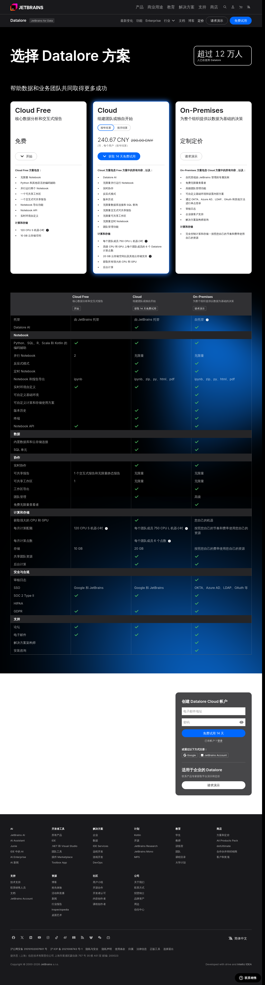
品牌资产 (139, 898)
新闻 (54, 898)
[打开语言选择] (248, 7)
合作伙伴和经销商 (227, 851)
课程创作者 (99, 904)
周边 (136, 904)
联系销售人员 (18, 887)
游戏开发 (98, 857)
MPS (137, 857)
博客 (191, 21)
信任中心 (139, 909)
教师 (178, 840)
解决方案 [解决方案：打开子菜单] (186, 7)
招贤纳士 (139, 893)
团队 (178, 851)
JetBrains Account (21, 898)
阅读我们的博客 (32, 768)
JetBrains (46, 964)
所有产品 (57, 835)
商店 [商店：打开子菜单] (214, 7)
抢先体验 (57, 887)
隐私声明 (107, 948)
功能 (139, 21)
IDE (54, 840)
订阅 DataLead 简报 (36, 781)
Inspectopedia (60, 909)
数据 (95, 840)
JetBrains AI (17, 835)
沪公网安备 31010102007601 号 (28, 948)
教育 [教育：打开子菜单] (171, 7)
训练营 (179, 846)
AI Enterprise (18, 857)
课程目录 (180, 857)
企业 (95, 835)
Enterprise (153, 21)
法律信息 (142, 948)
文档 (182, 21)
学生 (178, 835)
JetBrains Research (146, 846)
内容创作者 (99, 898)
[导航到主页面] (26, 7)
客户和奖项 (223, 857)
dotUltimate (224, 846)
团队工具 (57, 851)
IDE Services (100, 846)
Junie (13, 846)
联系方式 (139, 887)
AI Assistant (17, 840)
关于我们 (139, 882)
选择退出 (168, 948)
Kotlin (137, 835)
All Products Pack (227, 840)
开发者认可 (99, 893)
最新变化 (126, 21)
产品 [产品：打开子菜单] (140, 7)
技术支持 (15, 882)
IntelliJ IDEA (244, 964)
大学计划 (180, 862)
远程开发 (98, 851)
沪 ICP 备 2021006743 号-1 (66, 948)
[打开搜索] (225, 7)
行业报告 (57, 904)
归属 (130, 948)
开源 (136, 840)
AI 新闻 (14, 862)
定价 (201, 21)
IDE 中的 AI (17, 851)
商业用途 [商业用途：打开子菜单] (155, 7)
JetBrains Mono (143, 851)
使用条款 (120, 948)
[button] (241, 722)
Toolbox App (59, 862)
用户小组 (98, 882)
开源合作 (98, 887)
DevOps (97, 862)
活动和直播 (58, 893)
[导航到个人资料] (233, 7)
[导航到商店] (241, 7)
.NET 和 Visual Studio (64, 846)
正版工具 (155, 948)
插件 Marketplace (62, 857)
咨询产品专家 (30, 756)
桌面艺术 (57, 915)
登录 (219, 740)
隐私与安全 (92, 948)
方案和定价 (223, 835)
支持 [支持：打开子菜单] (202, 7)
